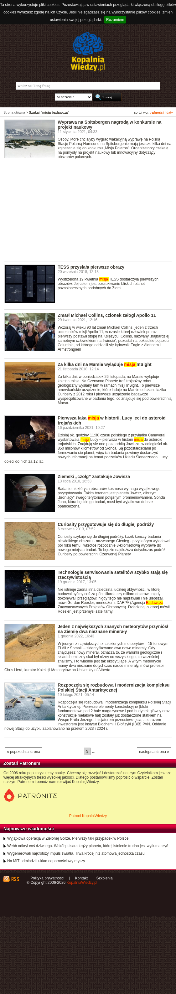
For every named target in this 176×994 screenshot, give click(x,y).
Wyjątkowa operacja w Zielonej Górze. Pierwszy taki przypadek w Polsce (67, 838)
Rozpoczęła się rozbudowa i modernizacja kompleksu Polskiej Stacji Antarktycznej (113, 687)
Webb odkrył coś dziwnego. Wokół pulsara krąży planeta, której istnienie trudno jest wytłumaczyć (87, 846)
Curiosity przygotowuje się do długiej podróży (106, 524)
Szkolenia (104, 878)
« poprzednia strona (23, 751)
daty (170, 112)
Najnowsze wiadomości (28, 828)
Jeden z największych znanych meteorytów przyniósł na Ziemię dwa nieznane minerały (113, 629)
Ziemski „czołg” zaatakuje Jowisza (94, 476)
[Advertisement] (90, 213)
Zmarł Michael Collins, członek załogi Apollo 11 (107, 315)
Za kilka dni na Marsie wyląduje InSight (104, 364)
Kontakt (81, 878)
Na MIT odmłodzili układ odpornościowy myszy (46, 861)
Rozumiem (115, 20)
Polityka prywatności (47, 878)
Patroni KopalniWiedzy (88, 816)
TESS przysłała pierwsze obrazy (91, 267)
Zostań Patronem (21, 763)
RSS (15, 879)
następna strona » (154, 751)
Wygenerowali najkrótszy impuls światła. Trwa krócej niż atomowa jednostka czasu (76, 853)
